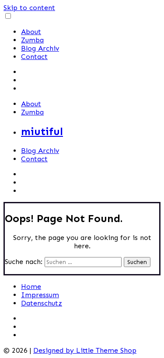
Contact (34, 56)
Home (31, 286)
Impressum (40, 295)
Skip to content (29, 7)
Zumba (32, 40)
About (31, 32)
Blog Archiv (40, 48)
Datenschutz (41, 303)
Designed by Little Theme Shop (84, 350)
